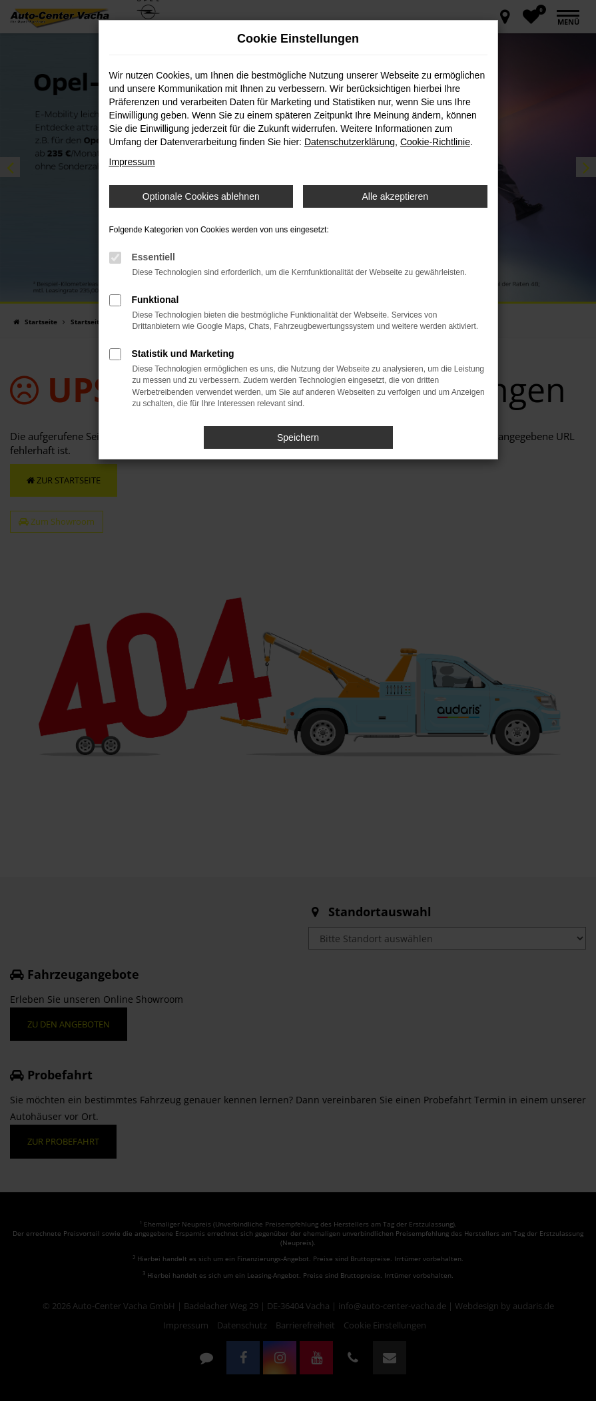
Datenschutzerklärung (349, 142)
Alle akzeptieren (395, 196)
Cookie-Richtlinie (435, 142)
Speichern (298, 437)
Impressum (132, 161)
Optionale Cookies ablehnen (201, 196)
